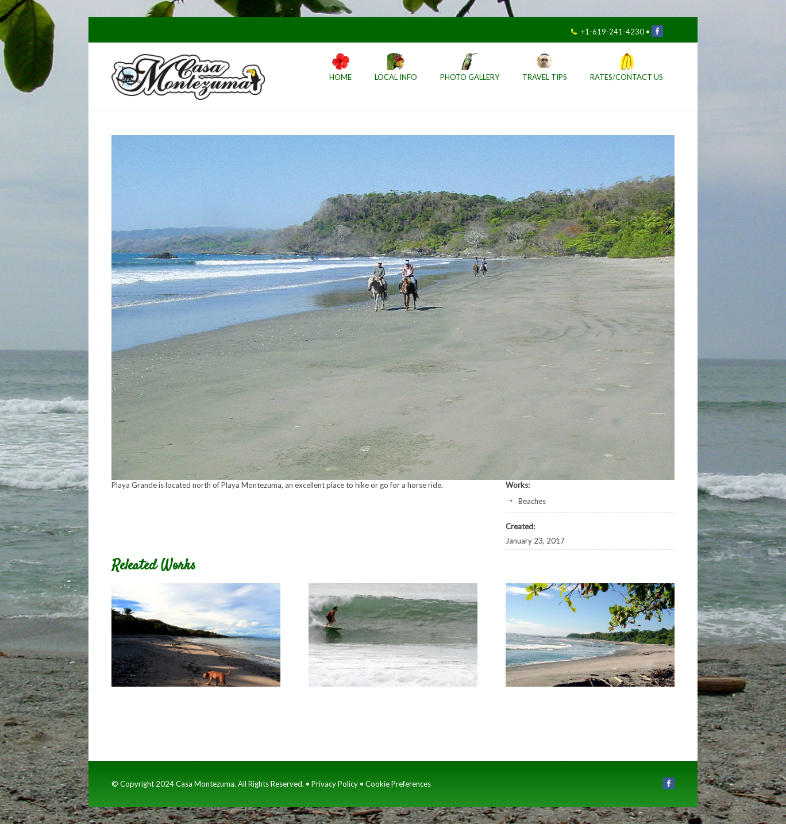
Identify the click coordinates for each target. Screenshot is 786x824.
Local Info (396, 78)
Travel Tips (544, 78)
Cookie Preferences (398, 783)
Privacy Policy (334, 783)
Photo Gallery (469, 78)
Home (340, 78)
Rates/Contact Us (626, 78)
